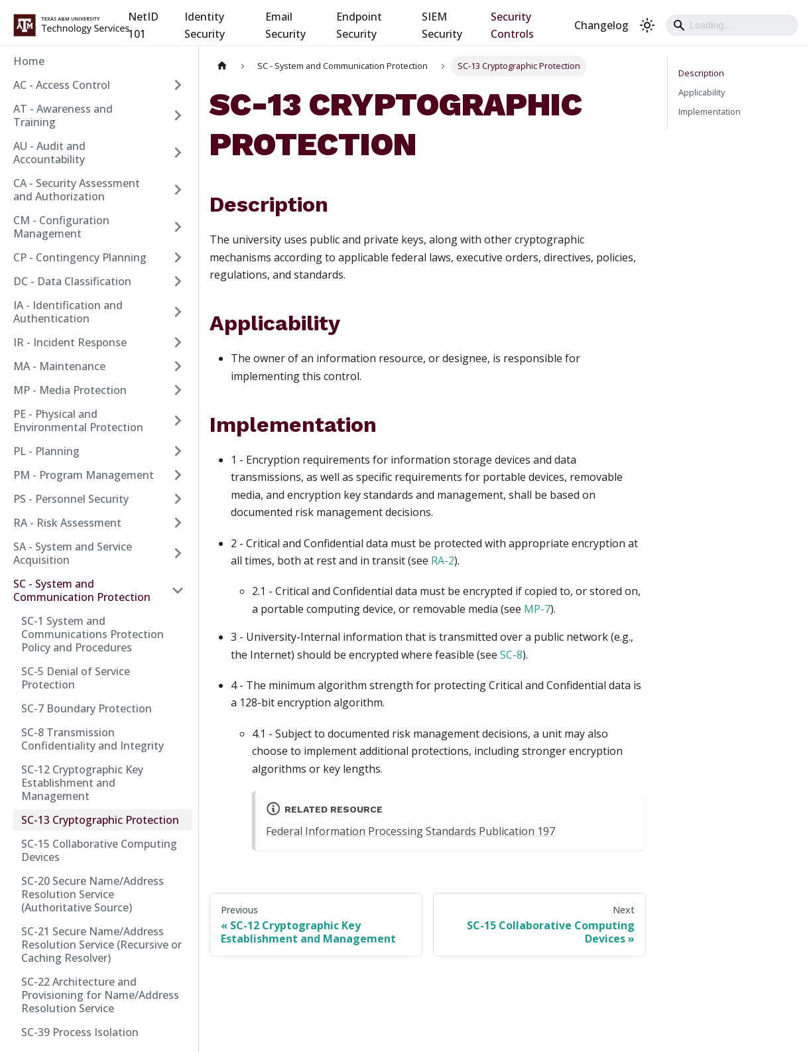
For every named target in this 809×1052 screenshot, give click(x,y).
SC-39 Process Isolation (80, 1032)
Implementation (709, 111)
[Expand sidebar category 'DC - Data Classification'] (177, 281)
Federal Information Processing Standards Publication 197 (410, 831)
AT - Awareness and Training (63, 115)
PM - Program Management (83, 475)
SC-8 (511, 654)
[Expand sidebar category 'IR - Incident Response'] (177, 342)
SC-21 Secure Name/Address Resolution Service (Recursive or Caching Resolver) (101, 944)
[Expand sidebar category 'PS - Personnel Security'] (177, 498)
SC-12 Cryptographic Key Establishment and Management (82, 782)
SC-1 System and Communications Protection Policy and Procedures (92, 634)
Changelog (601, 25)
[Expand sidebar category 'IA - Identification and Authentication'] (177, 312)
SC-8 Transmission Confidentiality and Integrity (92, 739)
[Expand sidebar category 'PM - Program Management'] (177, 475)
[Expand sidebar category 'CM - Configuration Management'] (177, 227)
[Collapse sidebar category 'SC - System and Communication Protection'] (177, 590)
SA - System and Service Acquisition (72, 553)
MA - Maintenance (59, 366)
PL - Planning (46, 451)
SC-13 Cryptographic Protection (100, 820)
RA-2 (442, 560)
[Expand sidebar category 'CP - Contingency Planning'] (177, 257)
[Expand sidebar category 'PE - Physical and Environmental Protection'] (177, 420)
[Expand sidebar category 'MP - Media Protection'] (177, 390)
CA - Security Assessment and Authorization (76, 190)
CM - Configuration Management (61, 227)
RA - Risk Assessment (67, 522)
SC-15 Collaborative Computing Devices (99, 850)
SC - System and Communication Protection (82, 590)
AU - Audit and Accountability (49, 152)
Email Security (285, 25)
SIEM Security (442, 25)
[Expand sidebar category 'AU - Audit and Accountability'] (177, 152)
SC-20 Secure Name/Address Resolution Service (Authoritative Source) (92, 894)
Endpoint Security (359, 25)
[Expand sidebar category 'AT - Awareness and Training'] (177, 115)
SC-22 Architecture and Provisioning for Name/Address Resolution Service (100, 995)
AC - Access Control (61, 85)
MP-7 (537, 609)
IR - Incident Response (70, 342)
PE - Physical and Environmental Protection (78, 420)
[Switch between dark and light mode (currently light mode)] (647, 25)
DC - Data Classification (72, 281)
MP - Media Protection (70, 390)
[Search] (732, 25)
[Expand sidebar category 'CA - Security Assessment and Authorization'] (177, 189)
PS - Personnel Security (71, 499)
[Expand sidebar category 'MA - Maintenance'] (177, 366)
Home (28, 61)
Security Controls (512, 25)
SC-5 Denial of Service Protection (75, 678)
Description (701, 73)
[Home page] (222, 66)
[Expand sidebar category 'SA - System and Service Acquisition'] (177, 553)
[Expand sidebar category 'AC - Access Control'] (177, 85)
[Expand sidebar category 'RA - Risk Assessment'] (177, 522)
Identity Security (204, 25)
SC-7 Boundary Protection (86, 708)
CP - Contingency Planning (80, 257)
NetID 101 (143, 25)
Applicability (701, 92)
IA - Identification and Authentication (68, 312)
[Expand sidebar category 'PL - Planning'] (177, 451)
